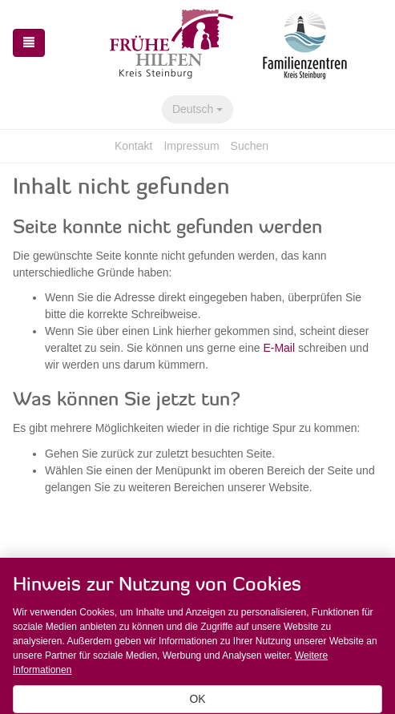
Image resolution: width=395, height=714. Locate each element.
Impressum (191, 145)
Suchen (249, 145)
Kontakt (133, 145)
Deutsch (197, 109)
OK (197, 698)
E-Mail (279, 347)
